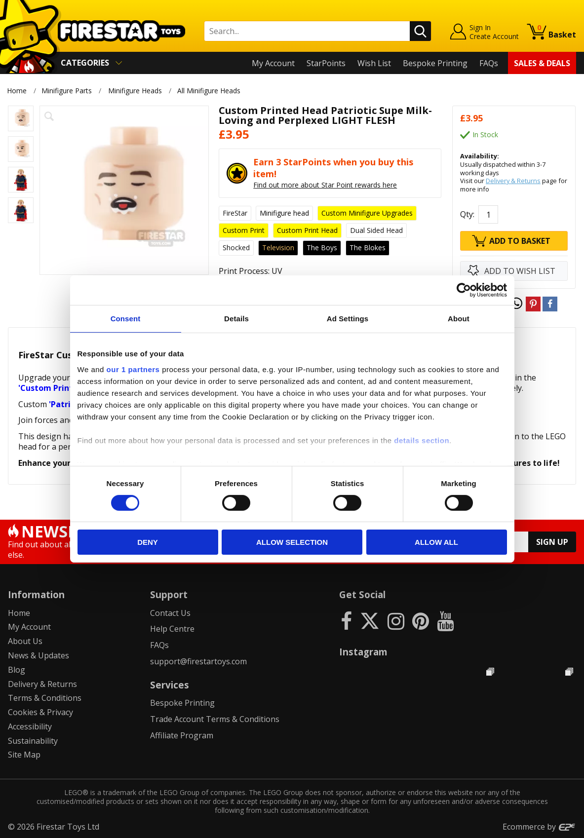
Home (17, 90)
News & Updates (38, 655)
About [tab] (458, 318)
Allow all (436, 542)
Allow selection (292, 542)
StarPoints (326, 63)
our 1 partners (133, 369)
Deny (147, 542)
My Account (273, 63)
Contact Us (170, 613)
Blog (16, 669)
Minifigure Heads (135, 90)
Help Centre (172, 628)
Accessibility (30, 726)
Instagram (363, 652)
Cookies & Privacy (40, 712)
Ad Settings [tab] (347, 318)
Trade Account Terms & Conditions (214, 719)
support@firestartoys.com (198, 661)
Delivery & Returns (513, 180)
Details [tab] (236, 318)
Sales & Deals (542, 63)
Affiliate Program (181, 735)
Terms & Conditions (44, 697)
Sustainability (33, 740)
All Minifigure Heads (210, 90)
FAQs (488, 63)
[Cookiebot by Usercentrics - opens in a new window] (464, 290)
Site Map (24, 754)
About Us (25, 641)
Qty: (467, 214)
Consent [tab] (126, 318)
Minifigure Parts (66, 90)
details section (421, 440)
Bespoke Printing (435, 63)
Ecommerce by (539, 826)
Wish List (374, 63)
